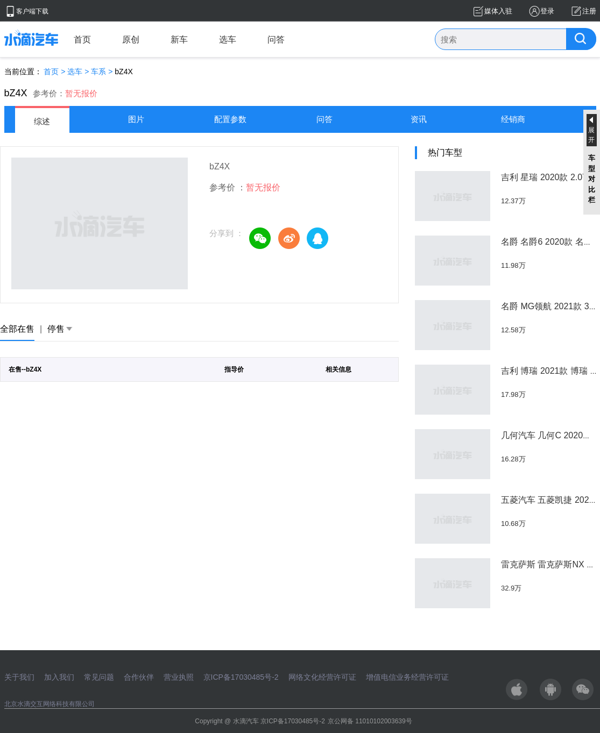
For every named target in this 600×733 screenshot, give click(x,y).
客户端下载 (32, 11)
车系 (98, 71)
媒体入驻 (498, 11)
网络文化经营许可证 (322, 677)
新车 (179, 39)
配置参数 (230, 119)
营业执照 (179, 677)
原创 (130, 39)
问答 (276, 39)
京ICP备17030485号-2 (241, 677)
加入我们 (59, 677)
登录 (547, 11)
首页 (82, 39)
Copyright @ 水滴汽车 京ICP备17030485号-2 (260, 721)
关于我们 (19, 677)
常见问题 (99, 677)
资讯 (419, 119)
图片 (136, 119)
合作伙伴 (139, 677)
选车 (227, 39)
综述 (42, 121)
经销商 (513, 119)
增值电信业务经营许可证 (407, 677)
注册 (589, 11)
